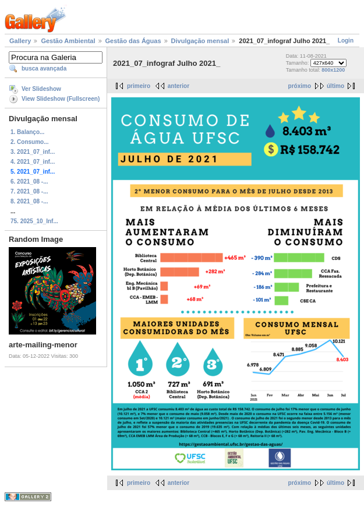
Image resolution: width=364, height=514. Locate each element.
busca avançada (44, 68)
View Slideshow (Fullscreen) (61, 99)
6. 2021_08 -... (29, 181)
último (335, 86)
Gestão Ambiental (68, 40)
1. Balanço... (27, 132)
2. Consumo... (29, 142)
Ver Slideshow (41, 89)
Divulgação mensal (200, 40)
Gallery (20, 40)
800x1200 (333, 70)
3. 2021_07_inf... (32, 152)
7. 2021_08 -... (29, 191)
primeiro (138, 86)
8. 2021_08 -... (29, 201)
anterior (178, 86)
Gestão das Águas (133, 40)
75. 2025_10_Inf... (34, 221)
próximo (299, 86)
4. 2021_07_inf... (32, 162)
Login (346, 40)
